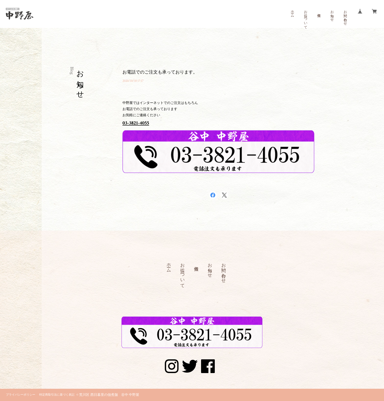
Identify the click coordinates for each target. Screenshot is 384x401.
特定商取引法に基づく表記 (56, 395)
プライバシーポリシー (20, 395)
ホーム (292, 12)
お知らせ (332, 14)
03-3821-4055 (135, 123)
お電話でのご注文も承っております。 (159, 72)
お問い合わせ (345, 16)
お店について (305, 17)
